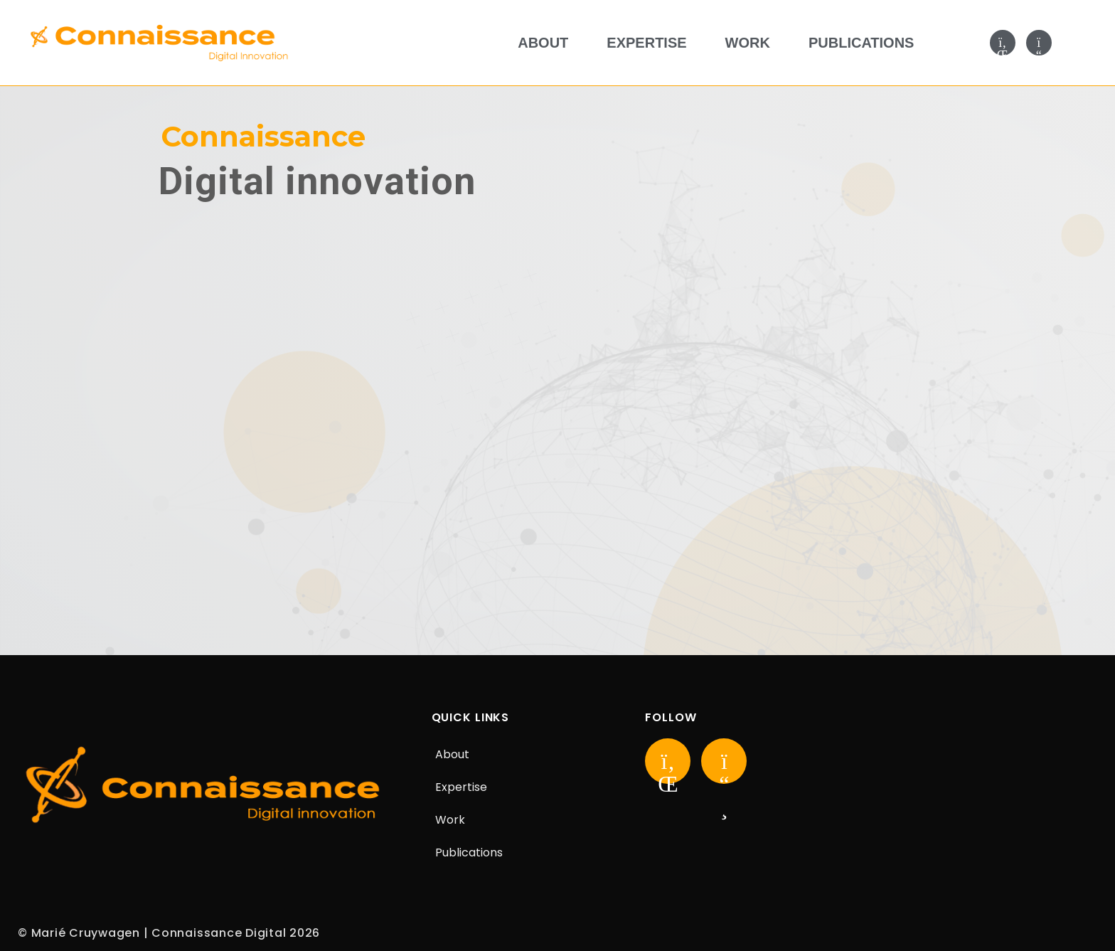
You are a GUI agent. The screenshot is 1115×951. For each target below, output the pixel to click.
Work (747, 43)
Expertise (646, 43)
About (543, 43)
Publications (861, 43)
